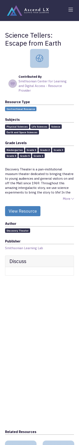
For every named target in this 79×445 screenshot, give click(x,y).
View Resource (23, 211)
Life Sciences (39, 126)
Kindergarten (15, 149)
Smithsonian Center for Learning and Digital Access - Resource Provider (43, 85)
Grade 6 (38, 155)
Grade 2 (45, 149)
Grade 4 (11, 155)
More (68, 199)
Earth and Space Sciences (22, 132)
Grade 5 (25, 155)
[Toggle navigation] (70, 10)
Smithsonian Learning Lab (24, 248)
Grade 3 (58, 149)
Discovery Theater (18, 230)
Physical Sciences (17, 126)
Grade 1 (31, 149)
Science (55, 126)
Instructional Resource (21, 109)
